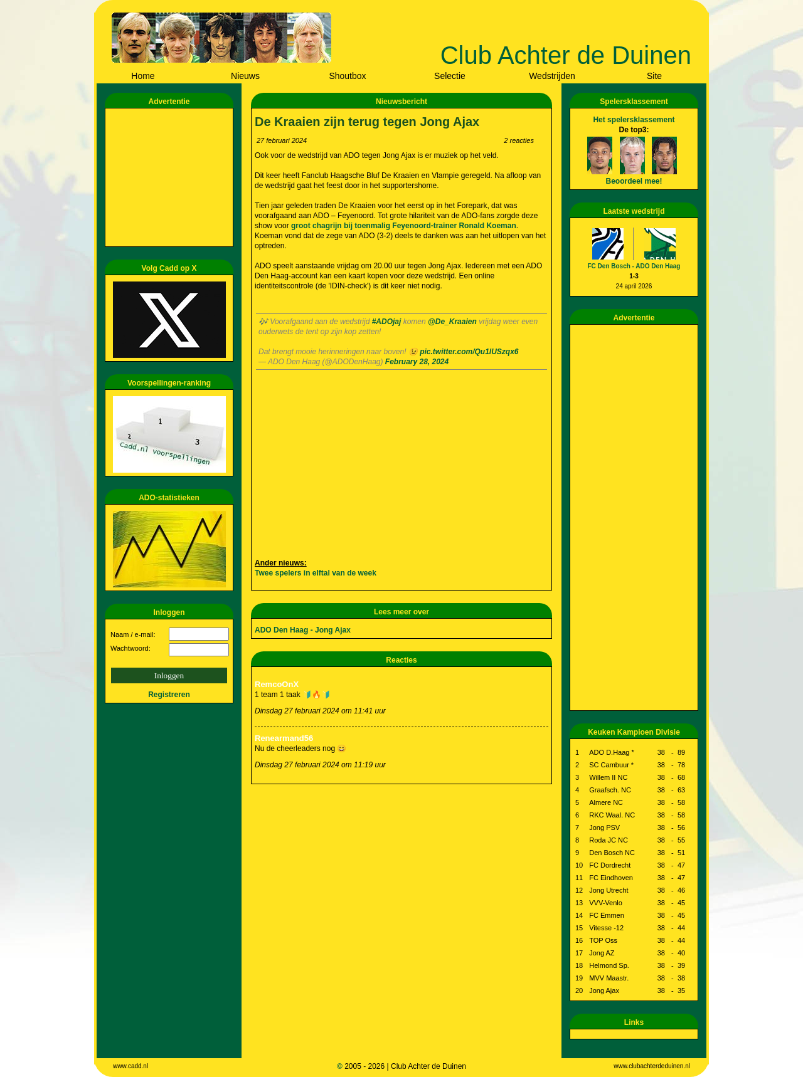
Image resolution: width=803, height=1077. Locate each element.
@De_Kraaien (452, 321)
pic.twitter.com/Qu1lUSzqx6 (469, 351)
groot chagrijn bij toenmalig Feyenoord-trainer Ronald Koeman (403, 225)
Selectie (449, 76)
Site (654, 76)
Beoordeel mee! (633, 181)
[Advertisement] (171, 177)
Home (142, 76)
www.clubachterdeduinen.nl (652, 1066)
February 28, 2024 (417, 361)
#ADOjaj (387, 321)
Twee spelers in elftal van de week (315, 573)
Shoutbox (347, 76)
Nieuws (245, 76)
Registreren (169, 694)
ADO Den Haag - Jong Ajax (303, 630)
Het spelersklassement (633, 119)
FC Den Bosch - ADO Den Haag (634, 266)
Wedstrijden (552, 76)
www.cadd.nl (130, 1066)
